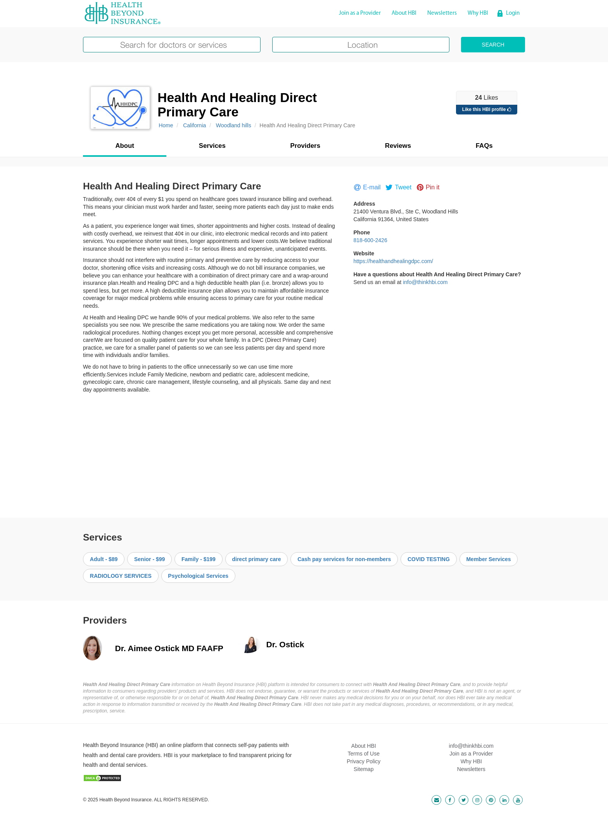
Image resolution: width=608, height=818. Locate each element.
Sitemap (363, 769)
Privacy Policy (363, 761)
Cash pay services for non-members (344, 559)
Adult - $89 (104, 559)
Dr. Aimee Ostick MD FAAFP (169, 648)
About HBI (404, 13)
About (124, 145)
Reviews (398, 145)
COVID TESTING (429, 559)
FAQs (484, 145)
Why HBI (478, 13)
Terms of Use (364, 753)
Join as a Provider (360, 13)
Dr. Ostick (285, 644)
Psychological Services (198, 576)
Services (212, 145)
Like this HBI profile (486, 109)
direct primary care (256, 559)
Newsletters (442, 13)
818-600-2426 (370, 240)
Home (166, 125)
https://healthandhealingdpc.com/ (393, 261)
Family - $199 (198, 559)
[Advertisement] (304, 451)
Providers (305, 145)
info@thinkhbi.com (425, 282)
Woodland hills (233, 125)
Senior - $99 (149, 559)
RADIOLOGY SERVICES (121, 576)
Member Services (488, 559)
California (194, 125)
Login (513, 13)
